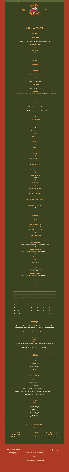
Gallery (33, 19)
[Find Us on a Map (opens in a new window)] (13, 456)
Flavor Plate (38, 461)
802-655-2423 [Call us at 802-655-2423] (18, 1)
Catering (34, 430)
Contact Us (39, 19)
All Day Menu (35, 428)
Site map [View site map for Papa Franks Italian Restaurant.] (43, 460)
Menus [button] (28, 19)
